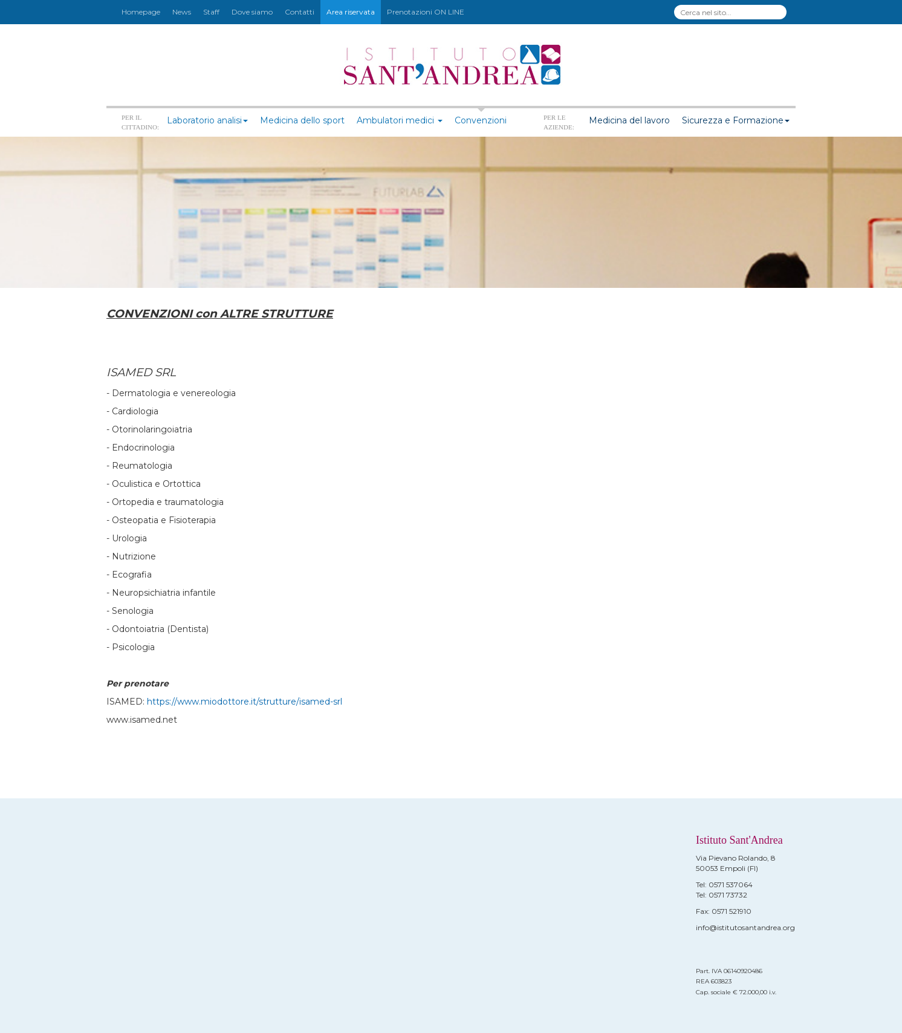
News (181, 11)
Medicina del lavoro (629, 120)
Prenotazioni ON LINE (425, 11)
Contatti (299, 11)
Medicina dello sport (302, 120)
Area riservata (350, 11)
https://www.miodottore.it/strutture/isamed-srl (244, 701)
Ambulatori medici (400, 120)
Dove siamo (252, 11)
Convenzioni (481, 120)
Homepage (141, 11)
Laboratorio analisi (207, 120)
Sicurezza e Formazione (736, 120)
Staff (211, 11)
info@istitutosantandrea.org (745, 927)
